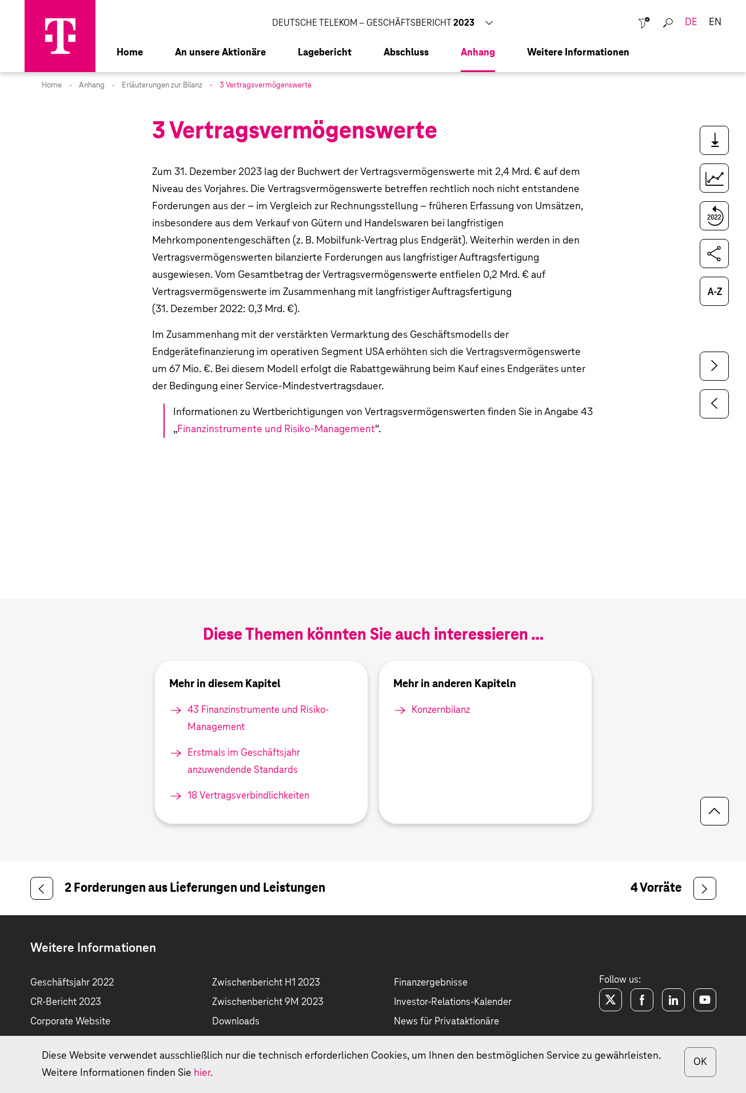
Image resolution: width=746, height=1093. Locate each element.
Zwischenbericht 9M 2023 (268, 1002)
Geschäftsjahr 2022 (72, 983)
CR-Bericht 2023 (65, 1002)
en (715, 22)
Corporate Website (70, 1021)
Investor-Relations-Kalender (453, 1002)
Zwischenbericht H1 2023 (266, 983)
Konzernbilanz (441, 710)
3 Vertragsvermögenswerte (266, 85)
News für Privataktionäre (446, 1021)
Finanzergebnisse (431, 983)
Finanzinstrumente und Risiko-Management (276, 429)
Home (52, 85)
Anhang (92, 85)
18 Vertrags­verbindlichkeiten (248, 796)
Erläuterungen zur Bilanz (162, 85)
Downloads (236, 1021)
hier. (203, 1073)
